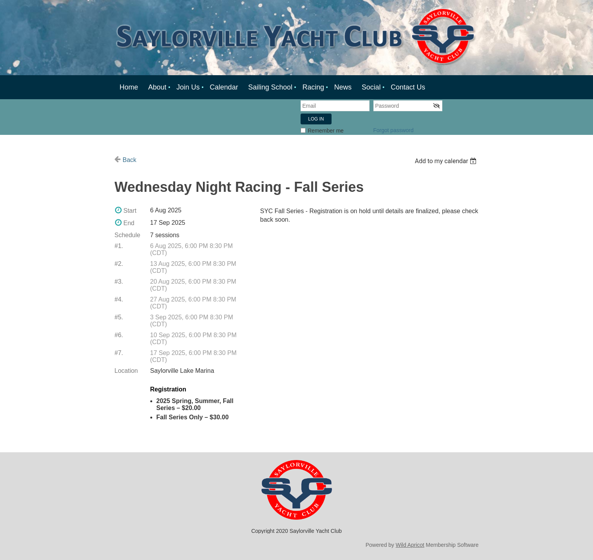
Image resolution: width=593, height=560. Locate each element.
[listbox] (447, 161)
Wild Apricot (410, 545)
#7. (119, 353)
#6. (119, 335)
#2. (119, 263)
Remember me (326, 131)
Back (130, 160)
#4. (119, 299)
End (129, 223)
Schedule (128, 235)
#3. (119, 281)
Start (130, 210)
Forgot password (393, 130)
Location (126, 370)
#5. (119, 317)
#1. (119, 246)
